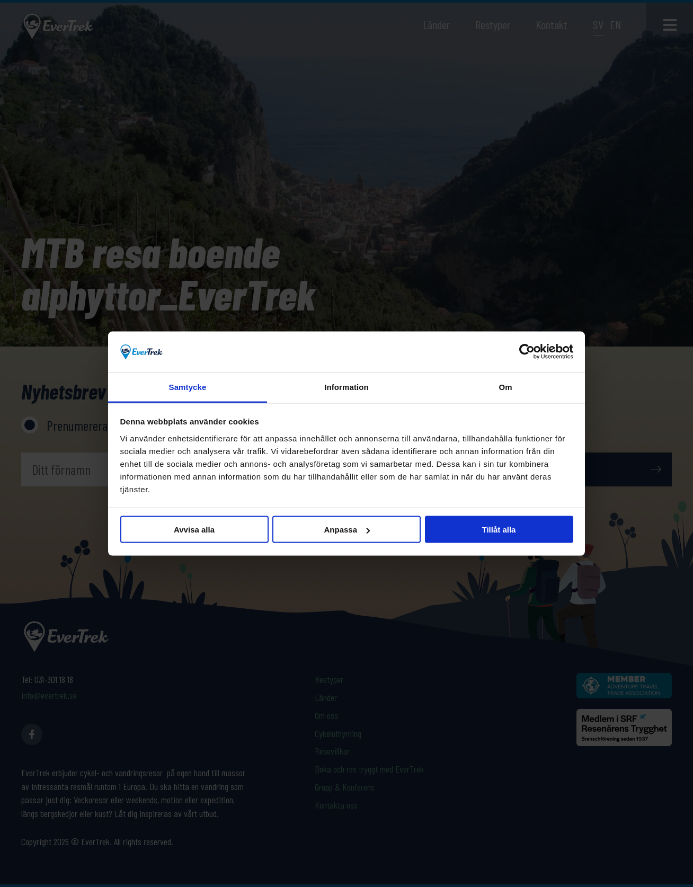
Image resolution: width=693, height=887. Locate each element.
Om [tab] (505, 386)
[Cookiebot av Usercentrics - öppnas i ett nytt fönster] (527, 352)
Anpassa (347, 529)
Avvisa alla (194, 529)
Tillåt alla (499, 529)
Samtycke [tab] (188, 386)
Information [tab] (346, 386)
